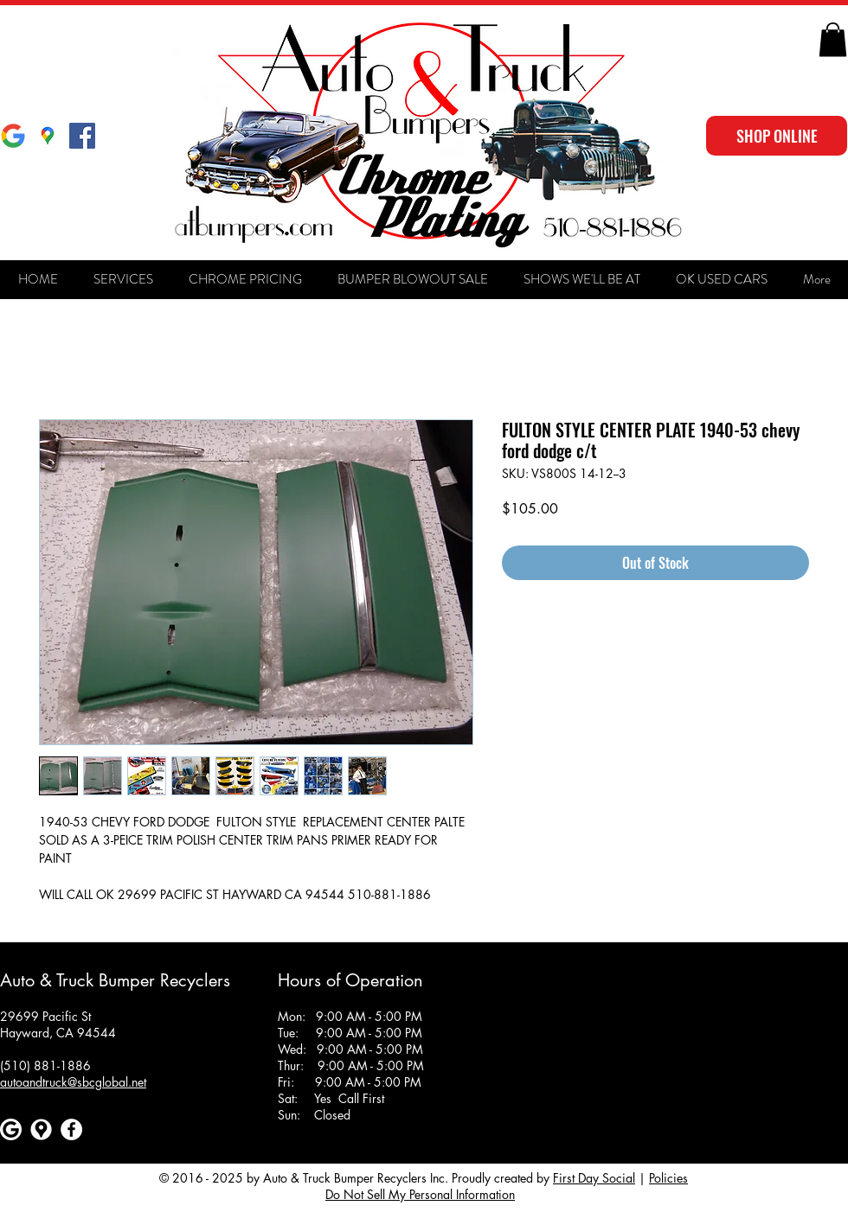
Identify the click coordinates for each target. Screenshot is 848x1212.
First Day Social (594, 1178)
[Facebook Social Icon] (82, 136)
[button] (833, 39)
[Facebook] (71, 1129)
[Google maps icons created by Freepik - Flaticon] (41, 1129)
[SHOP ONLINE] (776, 136)
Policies (668, 1178)
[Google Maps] (48, 136)
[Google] (13, 136)
